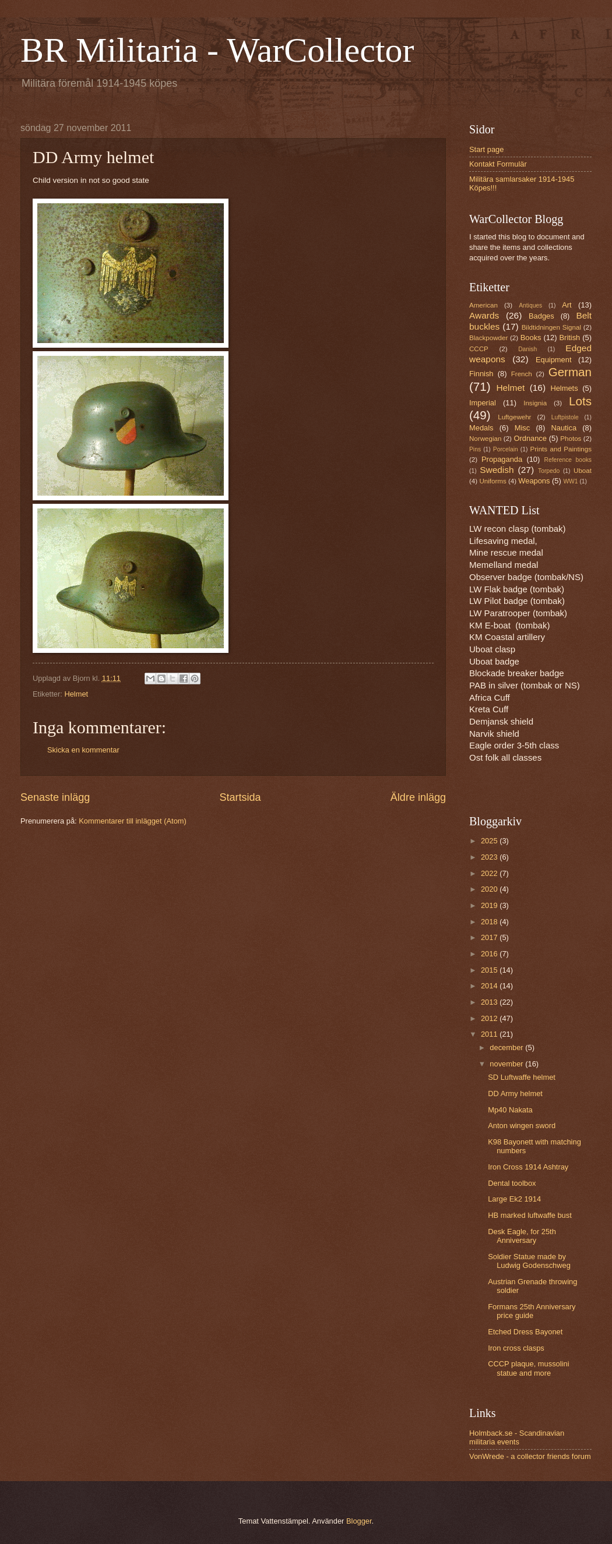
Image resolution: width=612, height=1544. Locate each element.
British (570, 337)
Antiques (530, 305)
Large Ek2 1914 (514, 1199)
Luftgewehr (514, 417)
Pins (475, 449)
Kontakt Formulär (498, 164)
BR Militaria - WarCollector (217, 50)
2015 (490, 970)
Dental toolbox (512, 1183)
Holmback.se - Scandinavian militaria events (516, 1437)
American (483, 305)
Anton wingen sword (521, 1125)
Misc (522, 427)
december (507, 1047)
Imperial (482, 402)
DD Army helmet (515, 1093)
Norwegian (485, 438)
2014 (490, 985)
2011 (490, 1034)
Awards (484, 315)
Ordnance (530, 438)
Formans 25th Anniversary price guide (531, 1311)
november (507, 1063)
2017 (490, 937)
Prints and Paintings (561, 449)
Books (530, 337)
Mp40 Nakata (510, 1109)
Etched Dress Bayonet (525, 1331)
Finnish (481, 373)
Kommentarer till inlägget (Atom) (133, 821)
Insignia (535, 403)
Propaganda (501, 459)
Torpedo (549, 471)
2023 (490, 857)
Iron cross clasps (516, 1348)
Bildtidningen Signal (551, 327)
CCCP (478, 348)
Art (566, 305)
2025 (490, 840)
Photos (570, 438)
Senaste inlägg (55, 797)
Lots (580, 401)
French (521, 373)
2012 (490, 1018)
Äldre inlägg (418, 797)
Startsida (240, 797)
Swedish (496, 470)
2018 (490, 921)
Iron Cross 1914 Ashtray (528, 1167)
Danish (527, 349)
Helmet (76, 694)
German (570, 372)
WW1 (570, 481)
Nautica (563, 427)
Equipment (554, 359)
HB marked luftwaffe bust (530, 1215)
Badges (541, 316)
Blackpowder (488, 337)
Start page (486, 149)
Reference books (568, 460)
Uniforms (492, 481)
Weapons (534, 480)
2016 (490, 953)
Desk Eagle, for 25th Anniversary (522, 1236)
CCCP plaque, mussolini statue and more (528, 1368)
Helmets (564, 388)
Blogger (359, 1521)
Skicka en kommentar (83, 749)
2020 (490, 889)
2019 (490, 905)
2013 (490, 1002)
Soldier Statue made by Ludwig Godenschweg (529, 1261)
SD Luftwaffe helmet (521, 1077)
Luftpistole (565, 417)
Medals (481, 427)
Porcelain (505, 449)
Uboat (583, 470)
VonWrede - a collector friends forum (530, 1456)
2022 (490, 873)
